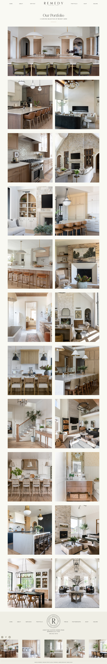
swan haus (69, 662)
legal (51, 662)
